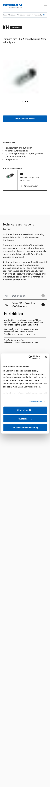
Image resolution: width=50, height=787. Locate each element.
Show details (35, 401)
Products (12, 15)
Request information (25, 119)
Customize (25, 419)
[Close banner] (46, 357)
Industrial (37, 15)
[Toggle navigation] (45, 6)
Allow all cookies (25, 410)
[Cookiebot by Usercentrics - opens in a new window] (29, 357)
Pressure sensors (24, 15)
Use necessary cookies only (25, 427)
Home (5, 15)
